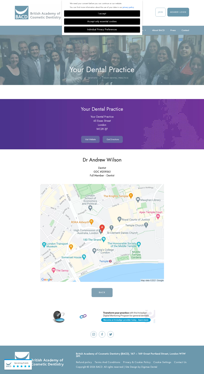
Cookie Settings (162, 362)
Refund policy (84, 362)
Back (102, 292)
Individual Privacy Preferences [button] (102, 29)
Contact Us (180, 362)
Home (78, 77)
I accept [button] (102, 13)
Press (173, 30)
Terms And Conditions (107, 362)
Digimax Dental (149, 367)
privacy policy (128, 7)
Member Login (178, 12)
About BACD (158, 30)
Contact (185, 30)
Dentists (92, 77)
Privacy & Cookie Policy (136, 362)
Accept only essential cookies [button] (102, 21)
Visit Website (90, 139)
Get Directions (113, 139)
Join (160, 12)
